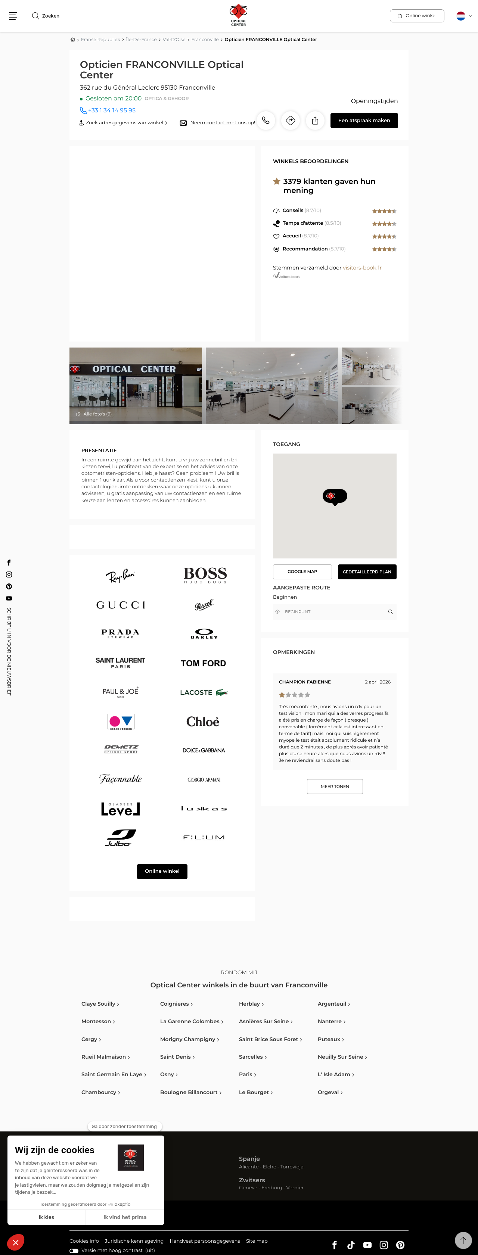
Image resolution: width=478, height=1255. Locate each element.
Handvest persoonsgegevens (205, 1241)
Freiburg (271, 1188)
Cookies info (84, 1241)
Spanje (249, 1159)
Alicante (249, 1167)
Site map (257, 1241)
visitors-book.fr (362, 268)
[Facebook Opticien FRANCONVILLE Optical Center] (9, 563)
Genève (248, 1188)
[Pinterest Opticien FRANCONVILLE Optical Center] (9, 586)
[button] (13, 16)
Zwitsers (252, 1181)
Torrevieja (292, 1167)
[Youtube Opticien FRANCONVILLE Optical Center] (9, 598)
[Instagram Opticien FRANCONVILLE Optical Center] (9, 574)
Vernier (295, 1188)
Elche (269, 1167)
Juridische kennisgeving (134, 1241)
